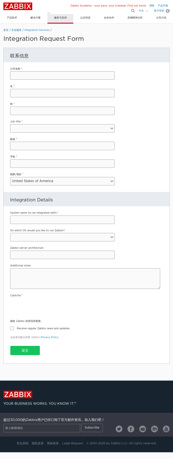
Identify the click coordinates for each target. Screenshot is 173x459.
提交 (25, 350)
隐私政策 (38, 443)
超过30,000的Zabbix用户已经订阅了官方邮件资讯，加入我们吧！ (54, 420)
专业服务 (16, 30)
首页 (5, 30)
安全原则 (22, 443)
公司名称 (15, 69)
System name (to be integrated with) (33, 213)
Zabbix (17, 6)
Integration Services (37, 30)
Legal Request (72, 443)
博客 (151, 6)
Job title (15, 121)
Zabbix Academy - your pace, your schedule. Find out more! (108, 6)
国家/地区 (15, 174)
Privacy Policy (49, 337)
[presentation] (42, 306)
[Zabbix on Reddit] (142, 429)
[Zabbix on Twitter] (119, 429)
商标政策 (53, 443)
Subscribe (92, 427)
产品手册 (163, 6)
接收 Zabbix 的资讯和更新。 (26, 321)
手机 (12, 157)
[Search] (133, 10)
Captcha (15, 295)
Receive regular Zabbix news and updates (43, 328)
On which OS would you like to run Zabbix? (37, 230)
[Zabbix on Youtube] (166, 429)
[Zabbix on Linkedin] (154, 429)
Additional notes (20, 266)
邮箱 (12, 139)
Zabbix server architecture (26, 248)
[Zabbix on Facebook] (130, 429)
